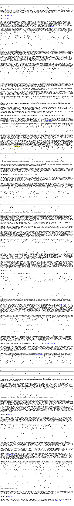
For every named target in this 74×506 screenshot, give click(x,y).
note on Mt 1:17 (9, 15)
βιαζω (34, 223)
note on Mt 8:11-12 (63, 304)
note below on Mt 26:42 (11, 454)
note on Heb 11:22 (11, 496)
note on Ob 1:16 (53, 26)
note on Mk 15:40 (57, 500)
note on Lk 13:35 (11, 414)
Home (1, 504)
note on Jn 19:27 (38, 330)
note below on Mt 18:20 (24, 369)
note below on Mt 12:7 (30, 202)
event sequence (49, 120)
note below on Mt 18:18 (50, 343)
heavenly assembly (39, 354)
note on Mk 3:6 (10, 246)
